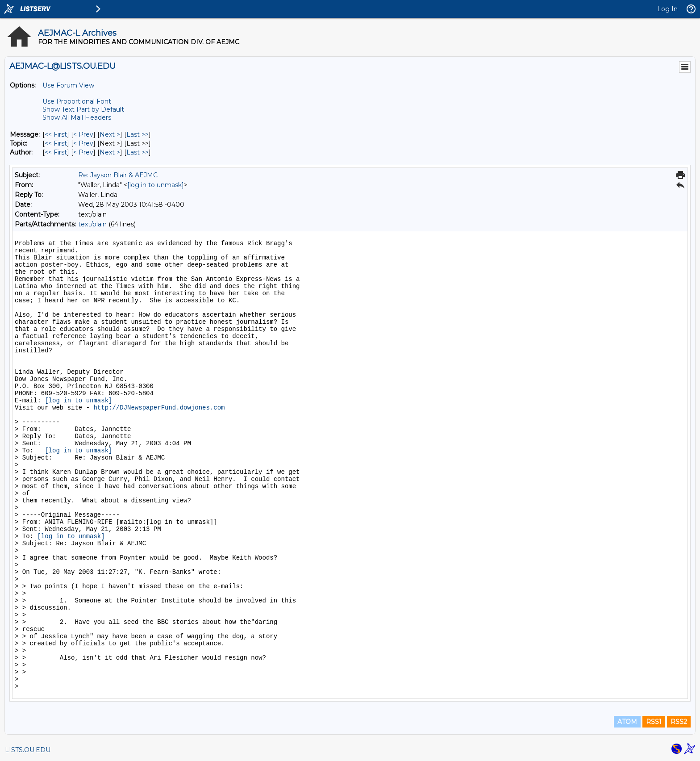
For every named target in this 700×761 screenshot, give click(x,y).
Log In (667, 9)
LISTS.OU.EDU (27, 750)
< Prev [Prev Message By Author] (83, 152)
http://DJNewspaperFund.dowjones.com (159, 407)
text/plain (92, 224)
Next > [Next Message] (110, 134)
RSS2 (679, 722)
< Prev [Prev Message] (83, 134)
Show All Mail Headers (76, 117)
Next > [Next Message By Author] (110, 152)
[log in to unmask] (155, 185)
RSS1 (654, 722)
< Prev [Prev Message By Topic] (83, 143)
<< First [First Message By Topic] (56, 143)
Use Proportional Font (76, 101)
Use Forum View (68, 85)
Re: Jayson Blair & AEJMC (118, 175)
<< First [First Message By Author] (56, 152)
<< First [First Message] (56, 134)
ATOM (627, 722)
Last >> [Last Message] (137, 134)
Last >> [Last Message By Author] (137, 152)
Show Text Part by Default (83, 109)
